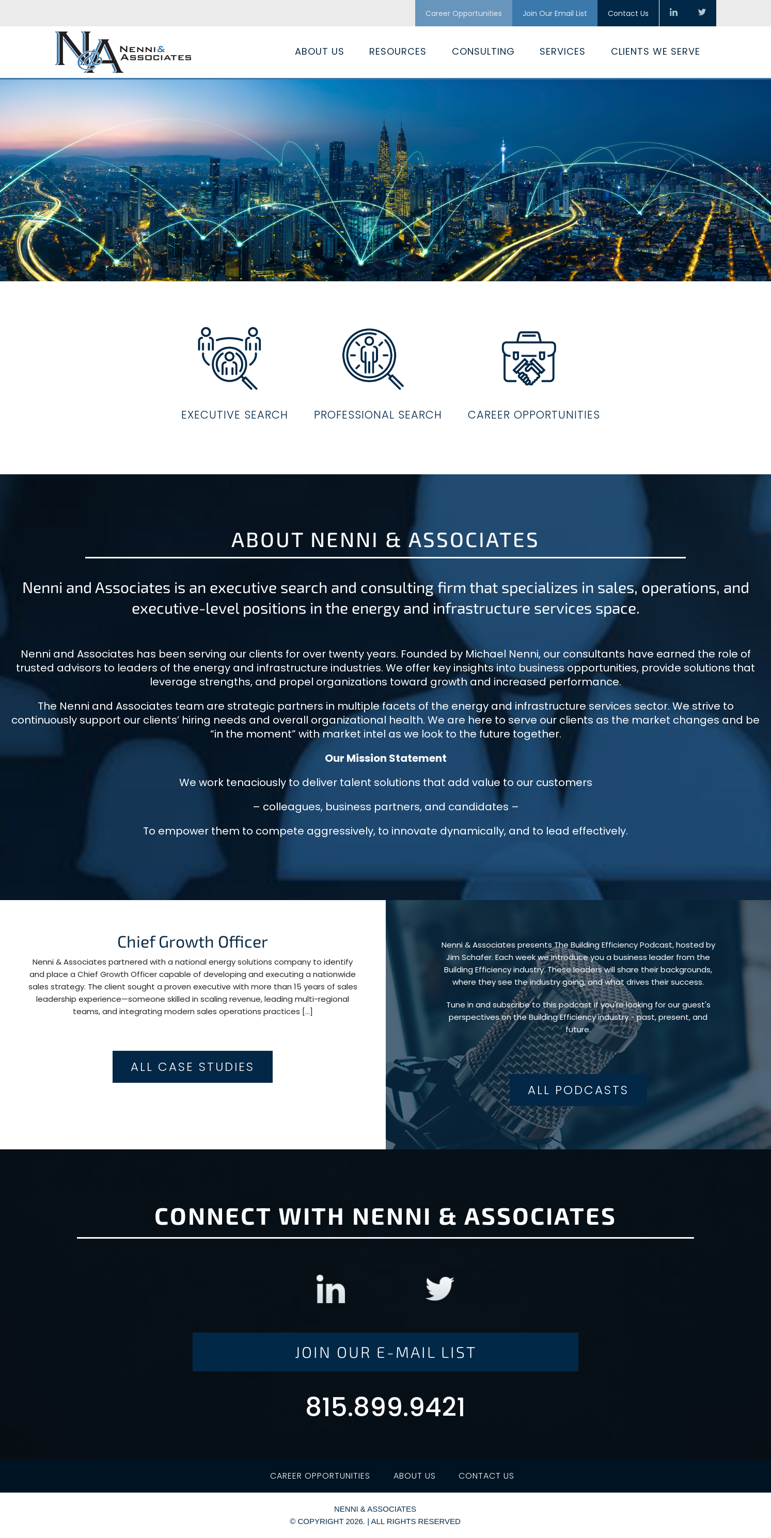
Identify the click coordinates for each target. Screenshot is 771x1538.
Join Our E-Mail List (386, 1351)
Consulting (483, 51)
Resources (398, 51)
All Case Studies (193, 1067)
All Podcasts (578, 1090)
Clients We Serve (655, 51)
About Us (319, 51)
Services (563, 51)
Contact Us (628, 13)
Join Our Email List (555, 13)
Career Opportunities (464, 13)
